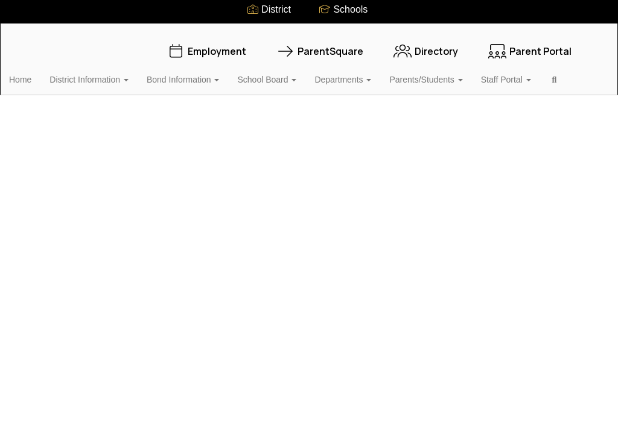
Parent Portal (530, 45)
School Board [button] (285, 73)
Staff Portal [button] (525, 73)
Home (39, 73)
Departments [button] (361, 73)
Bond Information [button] (201, 73)
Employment (206, 45)
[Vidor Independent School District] (309, 31)
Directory (425, 45)
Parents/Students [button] (444, 73)
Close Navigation (60, 108)
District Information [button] (107, 73)
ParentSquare (319, 45)
